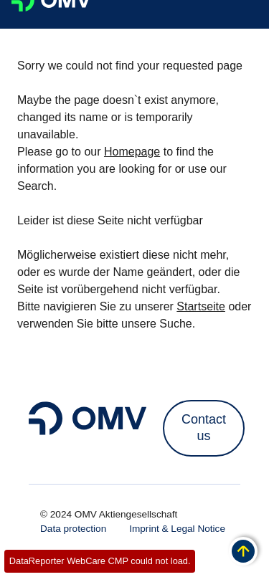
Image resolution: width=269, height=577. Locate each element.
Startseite (200, 306)
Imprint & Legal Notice (177, 528)
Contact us (203, 427)
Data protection (73, 528)
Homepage (132, 152)
